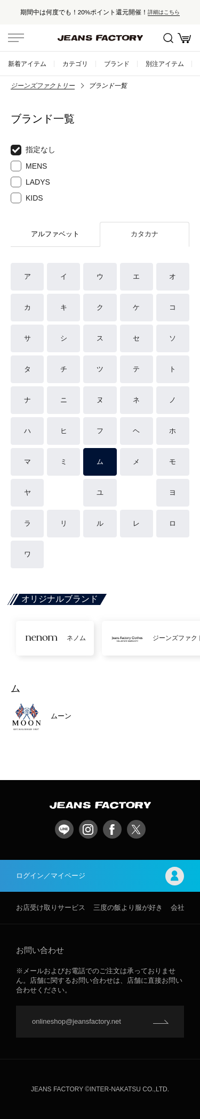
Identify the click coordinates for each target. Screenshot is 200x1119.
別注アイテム (165, 63)
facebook (112, 829)
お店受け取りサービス (50, 907)
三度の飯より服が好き (128, 907)
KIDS (27, 198)
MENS (29, 166)
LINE (64, 829)
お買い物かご (184, 38)
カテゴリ (75, 63)
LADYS (30, 182)
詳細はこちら (164, 12)
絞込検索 (168, 38)
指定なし (33, 150)
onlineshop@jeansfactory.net (76, 1021)
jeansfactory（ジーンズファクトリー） (100, 38)
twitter (136, 829)
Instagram (88, 829)
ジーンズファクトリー (43, 85)
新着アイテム (27, 63)
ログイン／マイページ (100, 876)
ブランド (117, 63)
